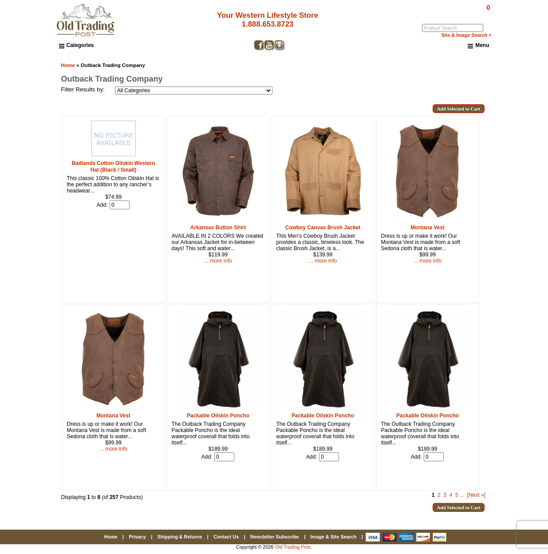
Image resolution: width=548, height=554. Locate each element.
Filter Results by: (83, 89)
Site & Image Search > (466, 35)
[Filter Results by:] (193, 90)
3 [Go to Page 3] (444, 495)
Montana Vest (113, 416)
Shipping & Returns (180, 536)
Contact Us (226, 536)
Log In (452, 14)
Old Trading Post (292, 547)
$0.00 (467, 7)
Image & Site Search (334, 536)
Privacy (137, 536)
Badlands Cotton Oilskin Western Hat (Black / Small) (113, 166)
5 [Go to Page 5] (456, 495)
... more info (218, 261)
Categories (76, 45)
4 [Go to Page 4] (451, 495)
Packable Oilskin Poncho (218, 416)
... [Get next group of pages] (462, 495)
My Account (477, 14)
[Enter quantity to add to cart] (120, 204)
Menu (478, 45)
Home (68, 65)
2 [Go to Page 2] (439, 495)
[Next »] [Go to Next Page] (476, 495)
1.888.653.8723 (268, 24)
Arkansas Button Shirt (218, 227)
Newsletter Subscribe (274, 536)
